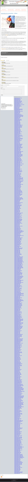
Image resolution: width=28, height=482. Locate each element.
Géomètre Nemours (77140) (17, 342)
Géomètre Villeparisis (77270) (17, 459)
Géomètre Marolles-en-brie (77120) (18, 304)
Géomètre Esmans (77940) (17, 210)
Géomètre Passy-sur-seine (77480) (18, 355)
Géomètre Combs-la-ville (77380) (17, 176)
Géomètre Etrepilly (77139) (17, 211)
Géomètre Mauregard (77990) (17, 307)
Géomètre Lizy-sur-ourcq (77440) (17, 290)
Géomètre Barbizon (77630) (17, 112)
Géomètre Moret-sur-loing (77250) (18, 330)
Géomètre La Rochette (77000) (17, 268)
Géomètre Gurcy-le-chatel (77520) (18, 243)
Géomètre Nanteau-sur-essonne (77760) (18, 338)
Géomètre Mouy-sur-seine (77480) (18, 336)
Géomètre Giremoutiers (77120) (17, 232)
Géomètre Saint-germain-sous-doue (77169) (19, 388)
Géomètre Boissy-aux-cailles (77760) (18, 126)
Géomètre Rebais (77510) (17, 371)
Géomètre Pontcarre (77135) (17, 364)
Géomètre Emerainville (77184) (17, 208)
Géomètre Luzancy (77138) (17, 296)
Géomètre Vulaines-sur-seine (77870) (18, 472)
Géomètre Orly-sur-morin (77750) (17, 349)
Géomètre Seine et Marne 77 (11, 9)
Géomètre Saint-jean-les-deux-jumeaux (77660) (19, 391)
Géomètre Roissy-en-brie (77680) (17, 374)
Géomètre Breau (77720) (17, 134)
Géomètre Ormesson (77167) (17, 350)
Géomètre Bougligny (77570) (17, 129)
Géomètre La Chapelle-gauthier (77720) (18, 258)
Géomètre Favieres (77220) (17, 214)
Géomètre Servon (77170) (17, 417)
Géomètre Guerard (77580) (17, 240)
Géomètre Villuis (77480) (17, 465)
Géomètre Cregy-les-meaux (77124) (18, 191)
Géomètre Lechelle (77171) (17, 279)
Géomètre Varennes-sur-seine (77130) (18, 439)
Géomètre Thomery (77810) (17, 427)
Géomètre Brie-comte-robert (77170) (18, 135)
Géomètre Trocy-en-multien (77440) (18, 435)
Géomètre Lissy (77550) (16, 287)
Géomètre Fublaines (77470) (17, 228)
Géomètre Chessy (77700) (17, 168)
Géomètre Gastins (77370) (17, 229)
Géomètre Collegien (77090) (17, 175)
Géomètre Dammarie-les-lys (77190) (18, 197)
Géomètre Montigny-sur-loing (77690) (18, 327)
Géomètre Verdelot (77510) (17, 445)
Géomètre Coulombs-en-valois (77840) (18, 181)
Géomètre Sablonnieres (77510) (17, 380)
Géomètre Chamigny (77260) (17, 150)
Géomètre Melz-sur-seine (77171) (17, 311)
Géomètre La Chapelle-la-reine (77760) (18, 259)
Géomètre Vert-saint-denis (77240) (18, 447)
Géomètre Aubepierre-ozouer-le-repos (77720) (19, 104)
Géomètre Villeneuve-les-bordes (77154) (18, 455)
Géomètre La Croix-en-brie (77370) (18, 262)
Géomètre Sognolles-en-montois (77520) (18, 420)
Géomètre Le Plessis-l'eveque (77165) (18, 277)
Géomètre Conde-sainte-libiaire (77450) (18, 178)
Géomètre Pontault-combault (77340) (18, 363)
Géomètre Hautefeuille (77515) (17, 244)
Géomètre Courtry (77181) (17, 188)
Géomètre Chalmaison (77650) (17, 149)
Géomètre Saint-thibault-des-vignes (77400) (19, 406)
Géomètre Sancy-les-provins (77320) (18, 413)
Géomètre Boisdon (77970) (17, 123)
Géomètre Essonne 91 (23, 9)
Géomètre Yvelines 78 (17, 9)
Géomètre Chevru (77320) (17, 169)
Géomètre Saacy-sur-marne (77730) (18, 379)
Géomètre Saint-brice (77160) (17, 383)
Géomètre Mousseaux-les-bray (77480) (18, 334)
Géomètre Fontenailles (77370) (17, 222)
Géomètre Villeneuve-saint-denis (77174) (18, 456)
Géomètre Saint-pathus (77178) (17, 401)
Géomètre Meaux (14, 1)
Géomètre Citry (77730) (16, 172)
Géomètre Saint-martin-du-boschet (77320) (18, 397)
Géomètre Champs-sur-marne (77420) (18, 154)
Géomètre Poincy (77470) (17, 360)
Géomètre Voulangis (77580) (17, 469)
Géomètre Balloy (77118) (17, 110)
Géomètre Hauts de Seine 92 (4, 10)
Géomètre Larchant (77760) (17, 271)
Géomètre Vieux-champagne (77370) (18, 448)
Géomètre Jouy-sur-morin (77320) (18, 254)
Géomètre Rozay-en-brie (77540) (17, 376)
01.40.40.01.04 (14, 3)
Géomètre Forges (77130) (17, 224)
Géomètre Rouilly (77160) (17, 375)
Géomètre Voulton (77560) (17, 470)
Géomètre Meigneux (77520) (17, 309)
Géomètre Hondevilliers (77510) (17, 246)
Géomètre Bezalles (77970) (17, 120)
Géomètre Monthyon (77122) (17, 325)
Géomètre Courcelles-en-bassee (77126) (18, 184)
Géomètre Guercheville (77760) (17, 241)
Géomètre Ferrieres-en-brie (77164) (18, 217)
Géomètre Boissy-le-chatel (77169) (18, 127)
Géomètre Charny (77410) (17, 157)
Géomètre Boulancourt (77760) (17, 130)
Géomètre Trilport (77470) (17, 434)
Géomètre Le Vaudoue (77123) (17, 278)
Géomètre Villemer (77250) (17, 453)
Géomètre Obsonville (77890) (17, 347)
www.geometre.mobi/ (3, 108)
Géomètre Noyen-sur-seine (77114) (18, 346)
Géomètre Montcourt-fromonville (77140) (18, 320)
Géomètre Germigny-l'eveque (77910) (18, 230)
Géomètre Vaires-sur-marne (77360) (18, 437)
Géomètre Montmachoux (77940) (17, 328)
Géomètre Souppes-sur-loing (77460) (18, 423)
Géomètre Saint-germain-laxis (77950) (18, 387)
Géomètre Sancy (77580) (17, 412)
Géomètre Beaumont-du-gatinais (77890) (18, 116)
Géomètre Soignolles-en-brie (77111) (18, 421)
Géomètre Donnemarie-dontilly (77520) (18, 202)
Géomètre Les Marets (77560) (17, 281)
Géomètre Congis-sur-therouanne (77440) (18, 179)
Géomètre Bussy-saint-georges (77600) (18, 138)
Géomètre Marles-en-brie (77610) (17, 303)
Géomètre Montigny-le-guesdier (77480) (18, 326)
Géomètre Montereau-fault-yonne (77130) (18, 322)
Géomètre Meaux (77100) (17, 308)
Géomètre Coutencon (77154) (17, 189)
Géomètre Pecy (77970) (16, 356)
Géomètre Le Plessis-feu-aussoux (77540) (18, 276)
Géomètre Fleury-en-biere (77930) (18, 218)
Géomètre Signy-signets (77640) (17, 418)
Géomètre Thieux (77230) (17, 426)
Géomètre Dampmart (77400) (17, 199)
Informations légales (14, 479)
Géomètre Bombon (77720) (17, 128)
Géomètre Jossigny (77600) (17, 252)
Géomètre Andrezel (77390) (17, 100)
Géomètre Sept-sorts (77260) (17, 416)
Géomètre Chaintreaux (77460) (17, 146)
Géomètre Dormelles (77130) (17, 203)
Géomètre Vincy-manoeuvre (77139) (18, 467)
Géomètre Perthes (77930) (17, 357)
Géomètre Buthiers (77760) (17, 139)
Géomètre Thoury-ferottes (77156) (18, 428)
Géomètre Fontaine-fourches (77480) (18, 219)
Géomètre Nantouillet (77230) (17, 341)
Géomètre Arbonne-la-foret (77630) (18, 101)
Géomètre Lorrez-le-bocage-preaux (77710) (19, 293)
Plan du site (11, 479)
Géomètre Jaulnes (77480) (17, 251)
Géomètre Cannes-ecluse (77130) (18, 140)
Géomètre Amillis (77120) (17, 98)
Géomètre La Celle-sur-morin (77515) (18, 257)
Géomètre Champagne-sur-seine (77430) (18, 151)
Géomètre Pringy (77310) (17, 366)
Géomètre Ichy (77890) (16, 247)
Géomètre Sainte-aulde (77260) (17, 407)
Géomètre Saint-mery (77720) (17, 398)
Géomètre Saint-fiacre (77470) (17, 386)
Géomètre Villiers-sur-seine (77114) (18, 464)
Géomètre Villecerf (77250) (17, 451)
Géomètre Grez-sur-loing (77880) (17, 238)
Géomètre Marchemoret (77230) (17, 301)
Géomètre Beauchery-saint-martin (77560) (18, 115)
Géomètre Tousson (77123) (17, 432)
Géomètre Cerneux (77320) (17, 142)
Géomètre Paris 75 (4, 9)
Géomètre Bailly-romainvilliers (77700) (18, 109)
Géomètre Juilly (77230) (16, 255)
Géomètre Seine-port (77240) (17, 415)
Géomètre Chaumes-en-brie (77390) (18, 165)
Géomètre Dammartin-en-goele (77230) (18, 198)
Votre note (2, 87)
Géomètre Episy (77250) (17, 209)
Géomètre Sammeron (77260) (17, 410)
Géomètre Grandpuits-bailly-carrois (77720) (18, 235)
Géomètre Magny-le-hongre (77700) (18, 297)
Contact (17, 479)
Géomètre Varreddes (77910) (17, 440)
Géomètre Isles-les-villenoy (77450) (18, 248)
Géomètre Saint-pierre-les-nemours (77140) (19, 402)
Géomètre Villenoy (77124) (17, 458)
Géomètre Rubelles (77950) (17, 377)
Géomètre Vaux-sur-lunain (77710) (18, 443)
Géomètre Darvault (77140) (17, 200)
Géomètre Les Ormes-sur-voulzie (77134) (18, 282)
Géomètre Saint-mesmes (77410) (17, 399)
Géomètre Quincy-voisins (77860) (17, 369)
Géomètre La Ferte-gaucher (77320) (18, 263)
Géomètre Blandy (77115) (17, 121)
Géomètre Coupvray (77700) (17, 183)
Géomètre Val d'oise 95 (23, 10)
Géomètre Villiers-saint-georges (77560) (18, 462)
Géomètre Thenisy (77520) (17, 425)
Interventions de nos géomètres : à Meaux (9, 13)
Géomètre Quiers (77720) (17, 368)
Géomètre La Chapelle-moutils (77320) (18, 260)
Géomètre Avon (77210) (16, 107)
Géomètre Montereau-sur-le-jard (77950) (18, 323)
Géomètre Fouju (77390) (17, 225)
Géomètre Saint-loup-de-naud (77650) (18, 393)
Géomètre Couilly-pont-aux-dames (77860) (18, 180)
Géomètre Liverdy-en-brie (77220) (18, 288)
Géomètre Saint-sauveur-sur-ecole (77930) (18, 404)
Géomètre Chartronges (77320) (17, 158)
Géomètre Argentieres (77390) (17, 102)
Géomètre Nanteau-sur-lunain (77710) (18, 339)
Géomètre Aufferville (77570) (17, 105)
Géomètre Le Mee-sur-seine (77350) (18, 273)
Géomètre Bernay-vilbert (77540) (17, 119)
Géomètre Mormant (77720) (17, 331)
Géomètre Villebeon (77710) (17, 450)
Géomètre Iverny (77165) (17, 249)
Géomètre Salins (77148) (17, 409)
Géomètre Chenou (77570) (17, 167)
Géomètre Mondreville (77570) (17, 316)
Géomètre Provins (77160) (17, 367)
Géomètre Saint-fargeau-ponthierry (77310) (18, 385)
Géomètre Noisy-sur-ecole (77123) (18, 345)
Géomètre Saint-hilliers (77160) (17, 390)
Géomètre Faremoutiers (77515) (17, 213)
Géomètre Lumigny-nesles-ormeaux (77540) (19, 295)
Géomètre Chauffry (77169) (17, 164)
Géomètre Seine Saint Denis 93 (11, 10)
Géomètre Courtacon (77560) (17, 187)
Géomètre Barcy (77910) (17, 113)
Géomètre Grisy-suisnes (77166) (17, 239)
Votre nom (2, 85)
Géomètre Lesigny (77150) (17, 284)
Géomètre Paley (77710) (17, 353)
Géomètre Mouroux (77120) (17, 333)
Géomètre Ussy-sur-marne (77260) (18, 436)
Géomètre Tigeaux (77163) (17, 429)
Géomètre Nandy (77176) (17, 337)
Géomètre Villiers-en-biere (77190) (18, 461)
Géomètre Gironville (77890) (17, 233)
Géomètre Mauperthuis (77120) (17, 306)
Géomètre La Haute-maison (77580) (18, 266)
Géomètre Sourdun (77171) (17, 424)
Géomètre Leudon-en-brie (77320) (18, 285)
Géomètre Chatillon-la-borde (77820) (18, 162)
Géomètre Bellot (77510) (17, 118)
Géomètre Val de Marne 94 (18, 10)
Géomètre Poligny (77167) (17, 361)
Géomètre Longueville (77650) (17, 292)
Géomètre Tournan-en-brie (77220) (18, 431)
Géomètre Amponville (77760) (17, 99)
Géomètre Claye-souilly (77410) (17, 173)
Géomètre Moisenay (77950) (17, 315)
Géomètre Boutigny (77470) (17, 132)
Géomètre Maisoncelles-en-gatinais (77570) (19, 300)
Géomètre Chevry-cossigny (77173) (18, 170)
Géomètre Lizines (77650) (17, 289)
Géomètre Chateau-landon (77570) (18, 159)
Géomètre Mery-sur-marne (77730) (18, 312)
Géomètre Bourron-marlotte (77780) (18, 131)
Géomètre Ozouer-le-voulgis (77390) (18, 352)
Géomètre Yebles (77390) (17, 473)
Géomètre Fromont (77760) (17, 227)
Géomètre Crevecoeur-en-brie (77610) (18, 192)
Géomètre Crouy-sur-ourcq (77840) (18, 194)
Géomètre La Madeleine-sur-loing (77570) (18, 267)
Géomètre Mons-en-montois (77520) (18, 317)
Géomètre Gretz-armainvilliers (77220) (18, 237)
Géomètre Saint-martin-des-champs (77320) (19, 396)
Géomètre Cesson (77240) (17, 143)
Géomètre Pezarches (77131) (17, 358)
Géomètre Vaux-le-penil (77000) (17, 442)
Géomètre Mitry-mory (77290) (17, 314)
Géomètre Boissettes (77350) (17, 124)
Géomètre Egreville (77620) (17, 207)
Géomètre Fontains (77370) (17, 221)
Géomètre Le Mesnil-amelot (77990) (18, 274)
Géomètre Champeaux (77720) (17, 153)
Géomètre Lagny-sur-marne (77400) (18, 270)
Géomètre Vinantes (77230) (17, 466)
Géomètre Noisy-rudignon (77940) (18, 344)
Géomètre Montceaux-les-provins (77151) (18, 319)
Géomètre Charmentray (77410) (17, 156)
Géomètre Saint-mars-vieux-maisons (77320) (19, 395)
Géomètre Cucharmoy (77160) (17, 195)
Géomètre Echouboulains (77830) (17, 205)
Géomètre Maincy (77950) (17, 298)
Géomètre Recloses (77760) (17, 372)
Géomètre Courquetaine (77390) (17, 186)
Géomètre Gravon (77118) (17, 236)
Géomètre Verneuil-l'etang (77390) (18, 446)
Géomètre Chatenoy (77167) (17, 161)
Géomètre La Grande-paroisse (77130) (18, 265)
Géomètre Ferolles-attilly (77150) (17, 216)
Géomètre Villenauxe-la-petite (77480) (18, 454)
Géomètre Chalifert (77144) (17, 148)
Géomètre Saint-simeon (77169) (17, 405)
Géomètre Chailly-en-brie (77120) (17, 145)
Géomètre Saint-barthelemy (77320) (18, 382)
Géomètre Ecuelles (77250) (17, 206)
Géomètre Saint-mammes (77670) (18, 394)
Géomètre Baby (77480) (16, 108)
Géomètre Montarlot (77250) (17, 318)
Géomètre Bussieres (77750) (17, 137)
